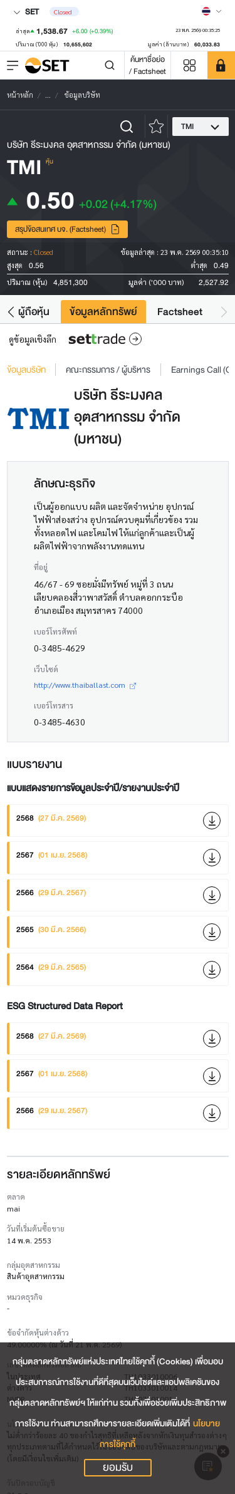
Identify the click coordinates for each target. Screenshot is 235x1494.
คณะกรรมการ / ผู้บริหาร (108, 369)
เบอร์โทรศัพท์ (55, 631)
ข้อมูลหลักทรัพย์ (103, 311)
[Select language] (212, 11)
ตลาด (16, 1196)
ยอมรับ (118, 1467)
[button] (11, 312)
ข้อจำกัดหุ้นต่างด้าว (38, 1332)
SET (26, 11)
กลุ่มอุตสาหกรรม (33, 1265)
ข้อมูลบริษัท (26, 369)
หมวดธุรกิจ (25, 1297)
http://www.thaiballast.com (85, 685)
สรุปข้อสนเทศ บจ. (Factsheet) (67, 229)
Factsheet (179, 311)
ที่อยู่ (41, 567)
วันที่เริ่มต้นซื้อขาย (36, 1228)
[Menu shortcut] (189, 65)
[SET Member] (221, 65)
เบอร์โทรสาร (53, 705)
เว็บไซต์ (46, 669)
